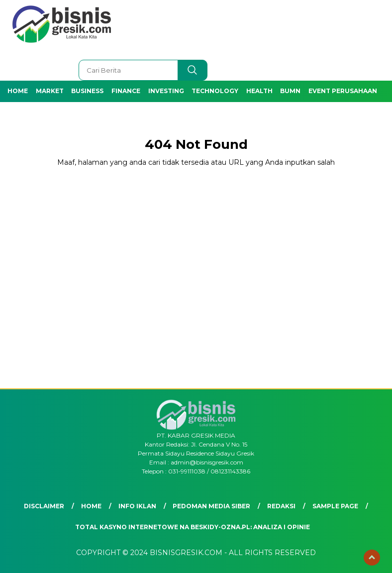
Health (259, 91)
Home (17, 91)
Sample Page (335, 506)
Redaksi (281, 506)
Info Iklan (137, 506)
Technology (215, 91)
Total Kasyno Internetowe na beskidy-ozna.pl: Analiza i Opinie (192, 527)
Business (87, 91)
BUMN (290, 91)
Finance (125, 91)
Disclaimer (44, 506)
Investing (166, 91)
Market (50, 91)
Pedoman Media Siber (211, 506)
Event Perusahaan (342, 91)
